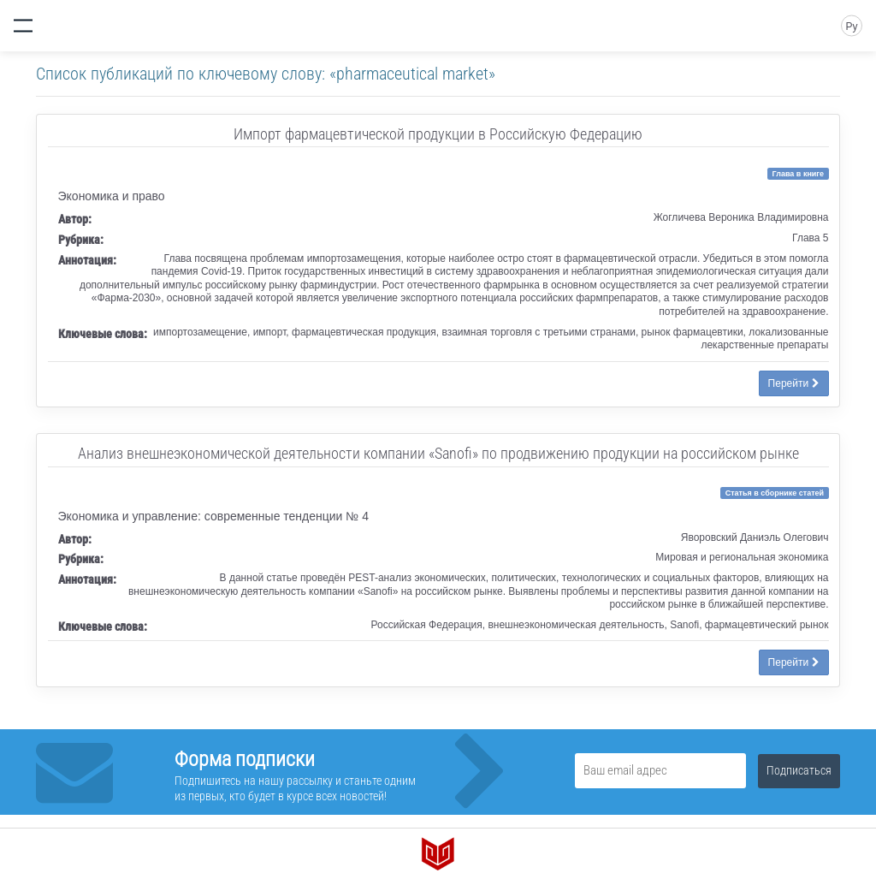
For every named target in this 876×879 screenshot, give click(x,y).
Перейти (794, 383)
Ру (851, 27)
